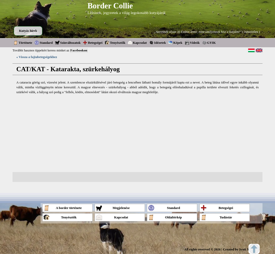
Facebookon (78, 50)
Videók (192, 42)
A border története (62, 208)
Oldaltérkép (165, 217)
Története (23, 42)
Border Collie (110, 6)
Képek (175, 42)
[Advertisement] (137, 133)
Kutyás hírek (28, 31)
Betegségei (93, 42)
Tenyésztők (115, 42)
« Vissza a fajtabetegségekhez (36, 57)
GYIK (209, 42)
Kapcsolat (137, 42)
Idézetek (157, 42)
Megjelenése (113, 208)
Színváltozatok (68, 42)
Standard (43, 42)
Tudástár (216, 217)
